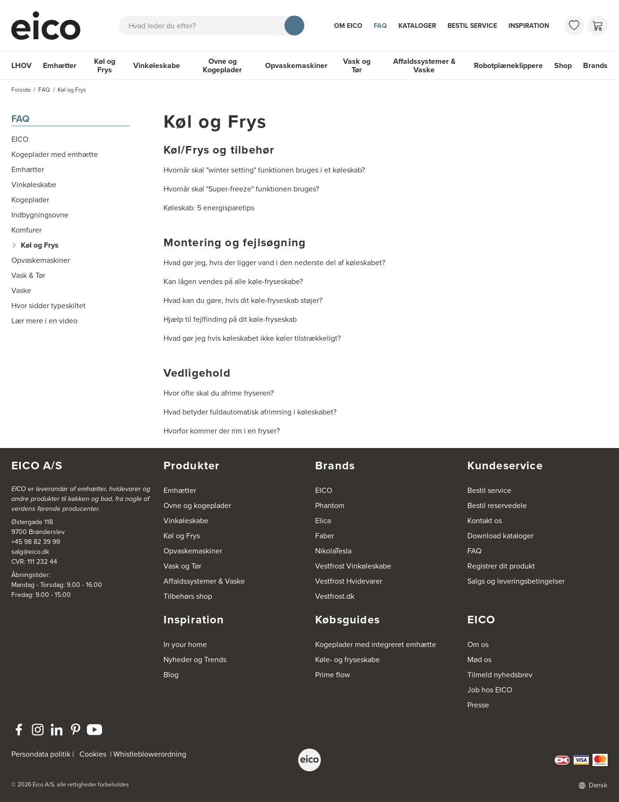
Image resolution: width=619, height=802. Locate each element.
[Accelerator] (50, 25)
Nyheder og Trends (194, 659)
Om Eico (348, 26)
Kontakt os (484, 520)
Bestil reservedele (497, 505)
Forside (21, 90)
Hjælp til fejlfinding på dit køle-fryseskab (230, 319)
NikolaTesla (333, 550)
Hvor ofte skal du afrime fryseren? (218, 393)
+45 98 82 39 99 (35, 542)
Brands (595, 65)
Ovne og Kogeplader (222, 65)
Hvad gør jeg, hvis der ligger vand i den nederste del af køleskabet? (274, 262)
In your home (185, 644)
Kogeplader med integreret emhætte (375, 644)
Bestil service (472, 26)
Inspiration (528, 26)
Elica (323, 520)
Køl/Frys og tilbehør (219, 149)
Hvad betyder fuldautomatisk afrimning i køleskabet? (249, 411)
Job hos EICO (489, 689)
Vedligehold (197, 372)
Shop (563, 65)
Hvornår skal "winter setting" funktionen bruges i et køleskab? (264, 169)
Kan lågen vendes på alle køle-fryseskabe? (233, 281)
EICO (323, 490)
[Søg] (294, 25)
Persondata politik (40, 754)
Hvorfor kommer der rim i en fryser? (221, 430)
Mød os (479, 659)
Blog (171, 674)
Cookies (92, 754)
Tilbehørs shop (187, 596)
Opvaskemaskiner (296, 65)
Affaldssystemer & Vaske (424, 65)
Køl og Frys (104, 65)
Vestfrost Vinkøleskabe (353, 566)
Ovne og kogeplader (197, 505)
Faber (324, 535)
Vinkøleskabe (156, 65)
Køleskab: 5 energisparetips (208, 207)
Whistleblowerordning (149, 754)
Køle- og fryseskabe (347, 659)
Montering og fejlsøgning (234, 242)
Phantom (329, 505)
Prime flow (332, 674)
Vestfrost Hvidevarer (348, 581)
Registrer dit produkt (501, 566)
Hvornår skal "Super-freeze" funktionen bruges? (241, 188)
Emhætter (60, 65)
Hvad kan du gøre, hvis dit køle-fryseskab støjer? (242, 300)
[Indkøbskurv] (598, 25)
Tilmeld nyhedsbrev (500, 674)
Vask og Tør (356, 65)
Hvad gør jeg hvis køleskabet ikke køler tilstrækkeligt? (252, 338)
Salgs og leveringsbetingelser (516, 581)
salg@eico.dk (30, 552)
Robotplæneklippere (508, 65)
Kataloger (417, 26)
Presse (478, 704)
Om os (478, 644)
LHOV (21, 65)
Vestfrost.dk (334, 596)
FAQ (380, 26)
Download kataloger (500, 535)
